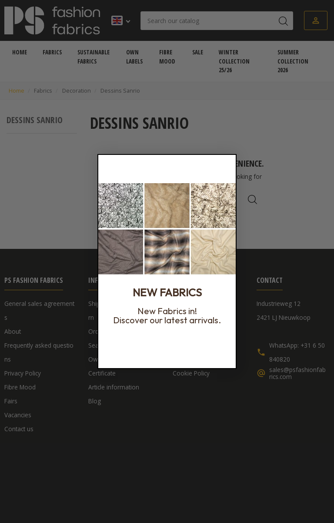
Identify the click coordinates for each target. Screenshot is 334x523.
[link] (167, 229)
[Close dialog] (228, 163)
